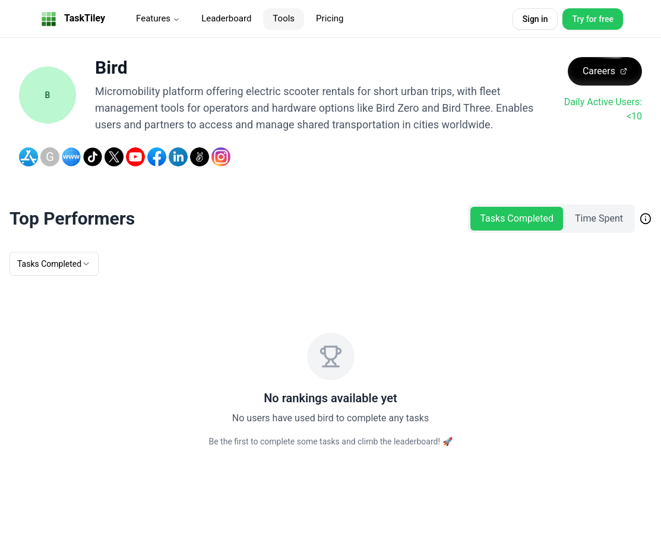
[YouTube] (135, 156)
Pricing (329, 18)
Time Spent (599, 218)
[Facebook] (156, 156)
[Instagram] (220, 156)
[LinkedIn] (178, 156)
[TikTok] (92, 156)
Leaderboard (226, 18)
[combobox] (54, 264)
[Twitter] (114, 156)
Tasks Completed (517, 218)
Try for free (592, 19)
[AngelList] (199, 156)
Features (158, 18)
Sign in (535, 19)
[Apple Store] (28, 156)
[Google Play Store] (49, 156)
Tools (284, 18)
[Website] (71, 156)
